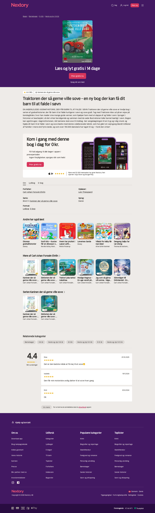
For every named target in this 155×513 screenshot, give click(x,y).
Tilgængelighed (106, 495)
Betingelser (132, 495)
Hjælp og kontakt (21, 422)
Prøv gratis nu (77, 76)
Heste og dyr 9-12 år (115, 342)
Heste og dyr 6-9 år (84, 342)
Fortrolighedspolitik (120, 495)
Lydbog (26, 209)
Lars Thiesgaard (85, 192)
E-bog (32, 209)
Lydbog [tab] (32, 183)
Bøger (25, 16)
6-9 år (70, 342)
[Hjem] (60, 5)
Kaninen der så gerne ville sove (43, 201)
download (82, 407)
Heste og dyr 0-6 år (52, 16)
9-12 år (99, 342)
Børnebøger (33, 16)
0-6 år (41, 16)
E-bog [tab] (40, 183)
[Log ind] (124, 5)
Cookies (140, 495)
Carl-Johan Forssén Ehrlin (34, 192)
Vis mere (46, 407)
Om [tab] (24, 183)
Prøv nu (135, 5)
